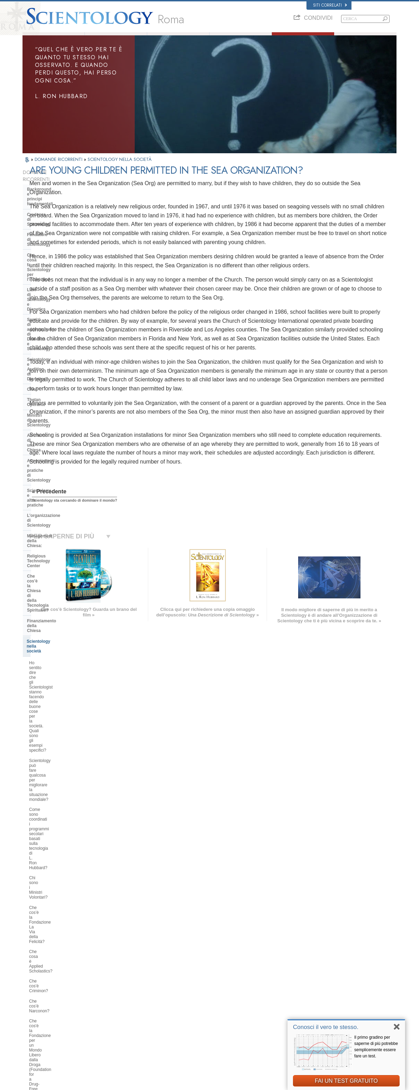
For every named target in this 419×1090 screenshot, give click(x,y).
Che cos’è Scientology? (178, 39)
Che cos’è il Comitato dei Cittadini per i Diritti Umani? (60, 596)
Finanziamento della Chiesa (54, 401)
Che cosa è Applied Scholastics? (59, 508)
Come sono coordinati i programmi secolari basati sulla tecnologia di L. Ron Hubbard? (62, 468)
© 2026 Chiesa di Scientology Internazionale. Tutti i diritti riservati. (78, 1083)
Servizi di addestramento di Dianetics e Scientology (54, 257)
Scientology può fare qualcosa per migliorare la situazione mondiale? (60, 451)
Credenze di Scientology (51, 208)
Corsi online (204, 1006)
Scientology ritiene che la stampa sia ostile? (59, 736)
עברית (32, 999)
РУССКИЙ (35, 1013)
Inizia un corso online (312, 1000)
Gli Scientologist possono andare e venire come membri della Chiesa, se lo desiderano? (61, 753)
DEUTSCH (35, 1033)
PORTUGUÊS (115, 1019)
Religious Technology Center (55, 375)
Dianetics (302, 973)
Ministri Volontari (240, 39)
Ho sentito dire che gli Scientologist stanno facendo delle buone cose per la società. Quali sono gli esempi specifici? (61, 431)
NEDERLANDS (39, 1026)
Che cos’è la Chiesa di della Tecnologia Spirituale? (54, 388)
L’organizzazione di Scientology (58, 354)
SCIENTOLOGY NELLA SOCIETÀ (120, 169)
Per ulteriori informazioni (214, 1013)
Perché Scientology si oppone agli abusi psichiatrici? (60, 581)
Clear (32, 286)
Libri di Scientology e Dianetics (58, 244)
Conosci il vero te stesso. (325, 1027)
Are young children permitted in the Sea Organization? (61, 900)
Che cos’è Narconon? (49, 529)
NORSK (109, 978)
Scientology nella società (51, 411)
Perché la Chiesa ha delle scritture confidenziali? (60, 771)
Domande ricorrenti (303, 39)
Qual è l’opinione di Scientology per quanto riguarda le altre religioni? (61, 691)
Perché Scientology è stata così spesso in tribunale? (58, 801)
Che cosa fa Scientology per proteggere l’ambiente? (55, 636)
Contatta (201, 1020)
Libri (365, 39)
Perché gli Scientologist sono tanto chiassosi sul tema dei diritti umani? (62, 566)
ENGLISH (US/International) (50, 972)
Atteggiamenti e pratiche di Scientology (53, 330)
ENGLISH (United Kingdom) (49, 978)
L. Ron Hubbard (207, 966)
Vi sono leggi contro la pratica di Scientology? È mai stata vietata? (59, 841)
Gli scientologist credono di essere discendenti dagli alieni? (60, 786)
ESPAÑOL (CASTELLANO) (126, 998)
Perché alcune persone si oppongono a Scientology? (53, 706)
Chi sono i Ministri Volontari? (55, 483)
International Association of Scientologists (329, 1013)
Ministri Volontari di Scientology (320, 1006)
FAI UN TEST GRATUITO (346, 1081)
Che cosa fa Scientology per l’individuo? (55, 231)
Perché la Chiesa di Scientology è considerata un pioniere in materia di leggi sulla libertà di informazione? (60, 616)
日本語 (31, 1006)
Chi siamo (53, 39)
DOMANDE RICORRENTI (59, 169)
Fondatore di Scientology (52, 218)
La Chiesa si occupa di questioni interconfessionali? (59, 676)
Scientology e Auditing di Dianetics (52, 273)
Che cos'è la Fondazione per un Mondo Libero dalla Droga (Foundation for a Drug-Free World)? (58, 546)
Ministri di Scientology (49, 307)
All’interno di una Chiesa (51, 317)
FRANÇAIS (35, 992)
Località (200, 1026)
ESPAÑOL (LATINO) (120, 992)
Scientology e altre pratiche (54, 343)
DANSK (32, 985)
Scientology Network (311, 980)
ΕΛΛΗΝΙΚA (112, 1005)
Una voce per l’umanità (213, 980)
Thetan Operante (43, 296)
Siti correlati (330, 5)
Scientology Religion (311, 987)
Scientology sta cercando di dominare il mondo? (54, 885)
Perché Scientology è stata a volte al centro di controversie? (60, 721)
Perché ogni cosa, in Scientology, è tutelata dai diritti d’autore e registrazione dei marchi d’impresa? (61, 821)
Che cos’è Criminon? (48, 518)
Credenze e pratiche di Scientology (223, 973)
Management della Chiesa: (53, 364)
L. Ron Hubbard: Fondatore (116, 39)
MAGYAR (111, 972)
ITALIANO (111, 1012)
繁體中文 (33, 1020)
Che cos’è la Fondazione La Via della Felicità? (58, 496)
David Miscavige (308, 993)
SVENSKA (112, 985)
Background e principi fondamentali (49, 195)
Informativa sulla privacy (267, 1083)
